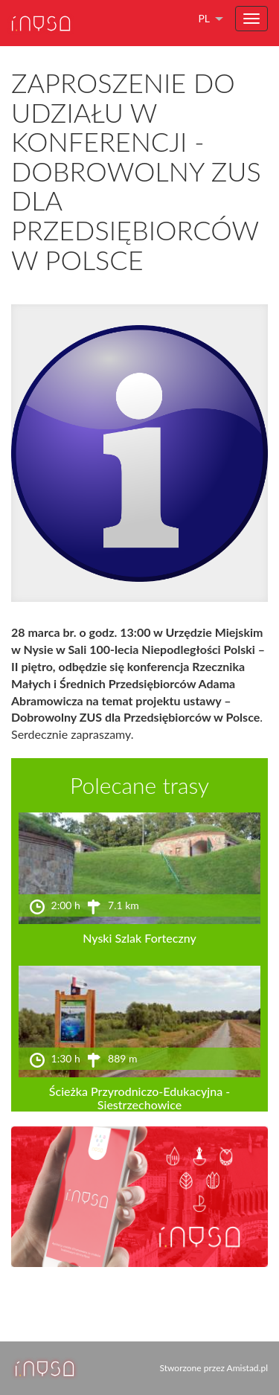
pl (204, 18)
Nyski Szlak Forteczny (139, 938)
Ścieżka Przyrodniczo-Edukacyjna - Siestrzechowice (139, 1098)
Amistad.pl (247, 1367)
